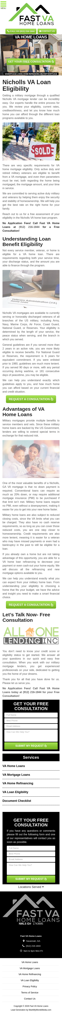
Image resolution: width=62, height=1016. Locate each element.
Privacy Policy (29, 986)
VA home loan (33, 254)
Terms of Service (29, 992)
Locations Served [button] (31, 887)
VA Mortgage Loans (16, 774)
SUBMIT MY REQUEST (31, 745)
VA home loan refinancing (19, 561)
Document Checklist (16, 800)
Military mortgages (13, 420)
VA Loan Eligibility (15, 792)
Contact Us (47, 31)
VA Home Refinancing (17, 783)
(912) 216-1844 (29, 227)
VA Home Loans (13, 766)
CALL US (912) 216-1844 (21, 31)
